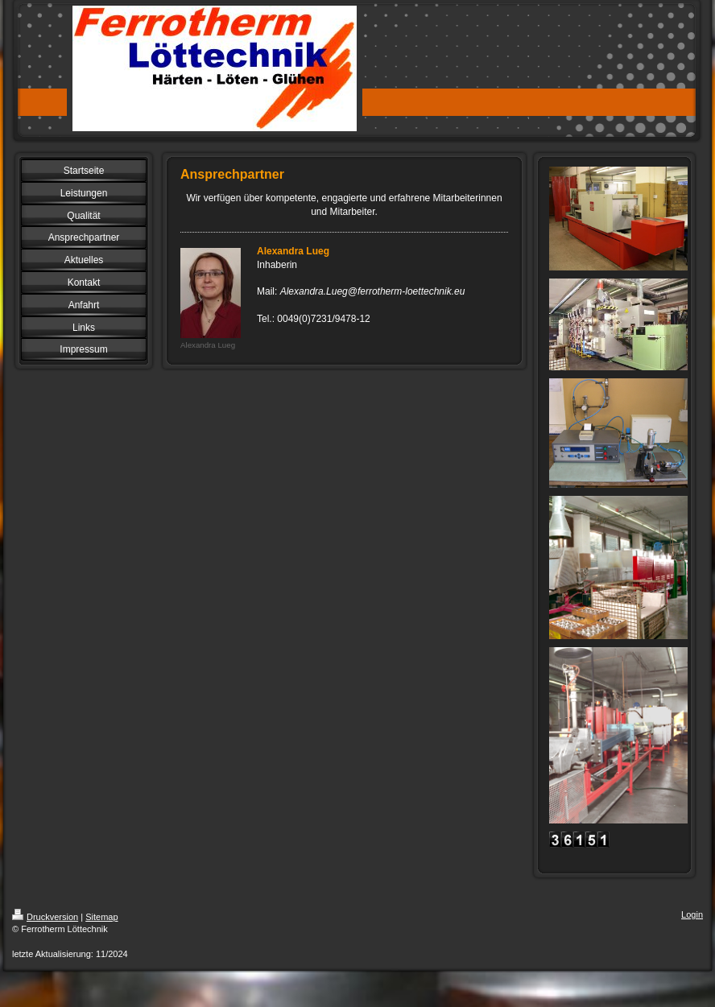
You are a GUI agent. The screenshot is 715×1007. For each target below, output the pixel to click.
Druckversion (45, 917)
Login (692, 914)
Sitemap (101, 917)
